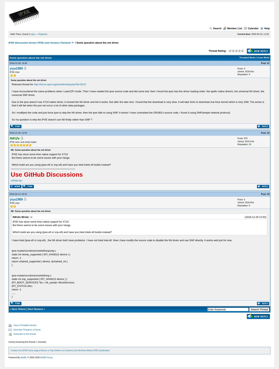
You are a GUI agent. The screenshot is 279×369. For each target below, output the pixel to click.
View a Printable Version (25, 325)
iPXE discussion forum (22, 42)
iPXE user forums (48, 42)
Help (265, 28)
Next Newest (35, 309)
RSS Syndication (102, 350)
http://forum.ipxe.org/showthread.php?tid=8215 (60, 84)
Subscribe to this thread (25, 334)
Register (42, 34)
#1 (268, 63)
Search (215, 28)
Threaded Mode (247, 57)
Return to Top (47, 350)
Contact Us (16, 350)
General (65, 42)
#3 (268, 194)
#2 (268, 133)
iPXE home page (31, 350)
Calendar (251, 28)
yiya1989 (16, 68)
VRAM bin (16, 180)
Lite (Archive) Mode (83, 350)
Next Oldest (19, 309)
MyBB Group (46, 357)
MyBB (23, 357)
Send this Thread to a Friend (27, 330)
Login (32, 34)
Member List (232, 28)
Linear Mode (263, 57)
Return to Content (63, 350)
